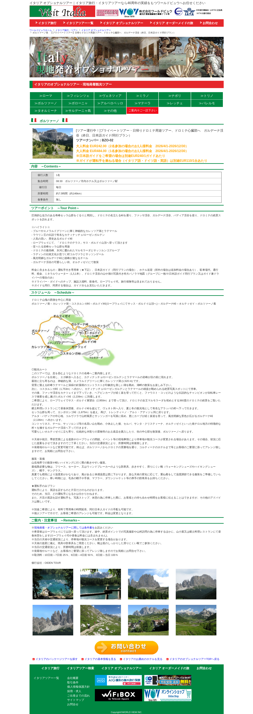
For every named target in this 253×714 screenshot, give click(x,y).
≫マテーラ (142, 103)
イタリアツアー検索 (80, 668)
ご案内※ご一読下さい (142, 110)
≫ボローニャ (78, 103)
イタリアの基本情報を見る (100, 659)
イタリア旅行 (46, 23)
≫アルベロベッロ (110, 103)
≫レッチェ (175, 103)
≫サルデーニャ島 (78, 110)
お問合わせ (209, 23)
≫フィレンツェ (78, 95)
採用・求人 (74, 691)
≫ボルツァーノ (45, 103)
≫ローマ (45, 95)
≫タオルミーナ (45, 110)
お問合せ (72, 704)
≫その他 (110, 110)
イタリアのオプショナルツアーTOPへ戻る (194, 659)
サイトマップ (75, 699)
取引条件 (72, 682)
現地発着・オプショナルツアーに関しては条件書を (64, 527)
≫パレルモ (207, 103)
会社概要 (72, 678)
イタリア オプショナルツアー (121, 23)
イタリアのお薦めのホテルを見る (142, 659)
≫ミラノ (142, 95)
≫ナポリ (174, 95)
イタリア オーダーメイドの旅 (171, 23)
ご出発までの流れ (78, 695)
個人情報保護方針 (78, 686)
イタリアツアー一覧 (78, 23)
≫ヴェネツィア (110, 95)
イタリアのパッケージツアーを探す (57, 659)
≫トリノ (206, 95)
